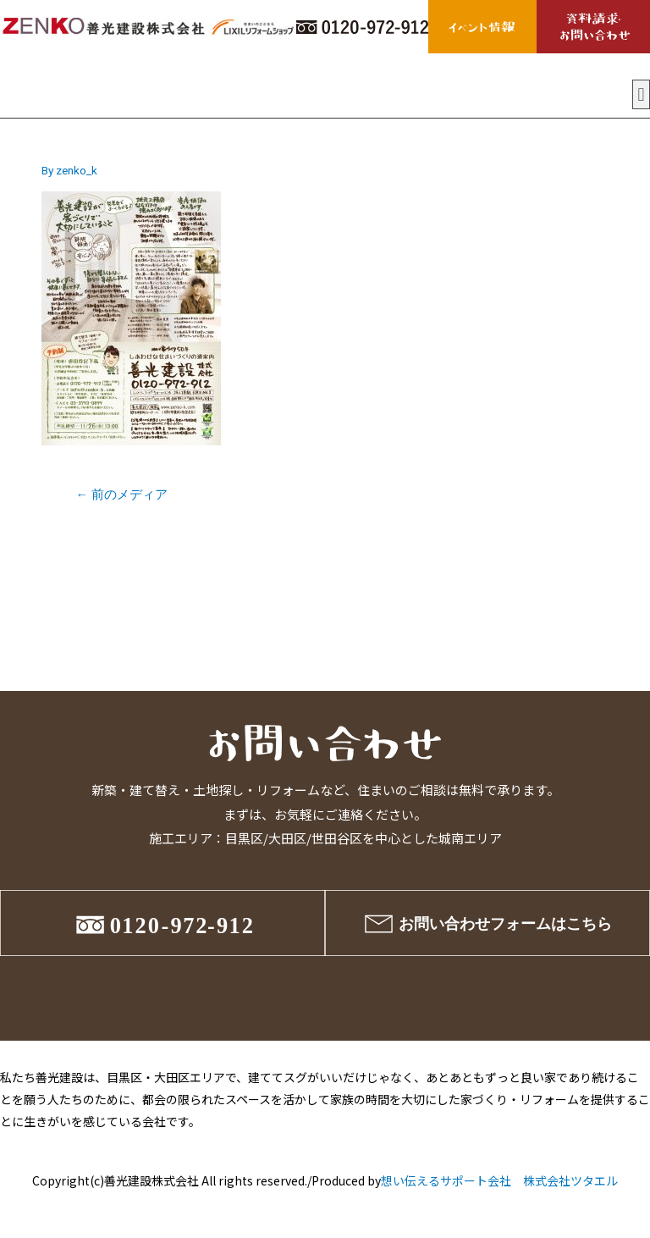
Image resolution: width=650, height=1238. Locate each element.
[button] (641, 94)
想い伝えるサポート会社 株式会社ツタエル (499, 1180)
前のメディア (121, 494)
